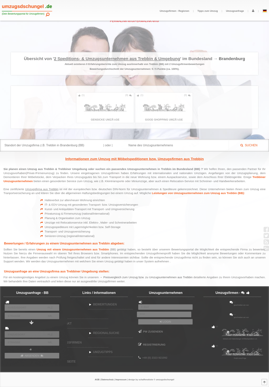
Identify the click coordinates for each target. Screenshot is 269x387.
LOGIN (165, 321)
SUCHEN (248, 145)
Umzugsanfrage (235, 11)
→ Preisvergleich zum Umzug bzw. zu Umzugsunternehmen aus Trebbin (146, 277)
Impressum (121, 379)
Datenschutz (107, 379)
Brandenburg (232, 58)
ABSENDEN (32, 355)
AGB (97, 379)
